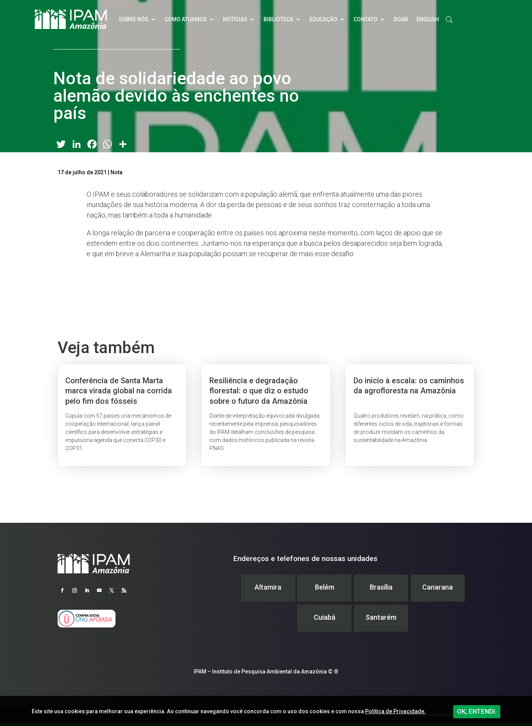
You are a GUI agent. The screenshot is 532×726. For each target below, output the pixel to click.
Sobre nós (133, 19)
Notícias (235, 19)
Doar (401, 19)
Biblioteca (278, 19)
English (427, 19)
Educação (323, 19)
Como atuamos (186, 19)
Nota (116, 172)
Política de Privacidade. (395, 711)
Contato (365, 19)
